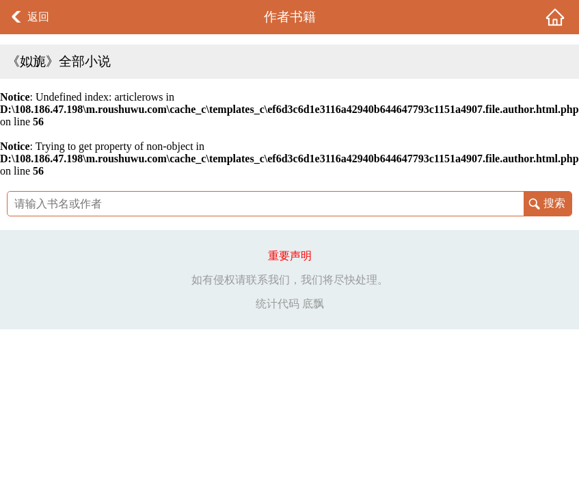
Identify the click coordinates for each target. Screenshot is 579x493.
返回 (38, 17)
